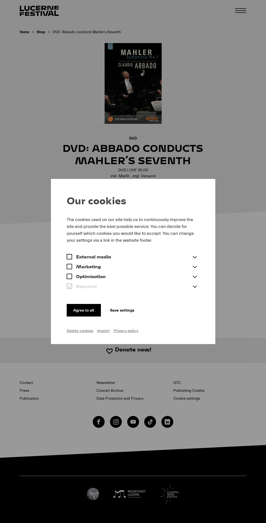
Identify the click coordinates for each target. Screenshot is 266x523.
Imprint (103, 330)
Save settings (128, 309)
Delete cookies (80, 330)
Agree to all (85, 309)
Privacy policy (126, 330)
